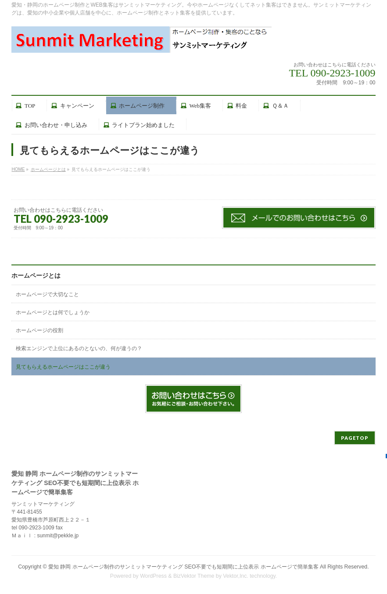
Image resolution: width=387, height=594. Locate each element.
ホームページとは (36, 275)
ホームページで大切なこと (47, 294)
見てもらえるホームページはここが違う (63, 367)
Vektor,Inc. (235, 576)
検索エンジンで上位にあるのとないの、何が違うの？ (79, 348)
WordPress (153, 576)
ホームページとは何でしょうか (53, 312)
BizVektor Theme (194, 576)
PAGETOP (355, 438)
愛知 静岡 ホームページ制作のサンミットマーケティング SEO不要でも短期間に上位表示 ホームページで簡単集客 (183, 567)
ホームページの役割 (39, 330)
